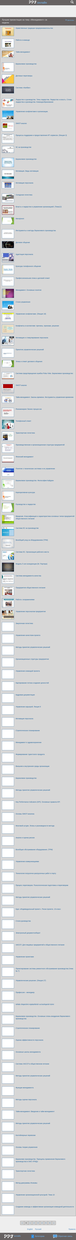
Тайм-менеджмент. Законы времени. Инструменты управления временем (44, 397)
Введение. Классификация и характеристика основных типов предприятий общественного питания (45, 517)
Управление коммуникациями (27, 861)
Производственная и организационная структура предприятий (40, 445)
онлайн (42, 2)
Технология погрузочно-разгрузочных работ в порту (36, 873)
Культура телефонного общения (28, 266)
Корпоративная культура (25, 492)
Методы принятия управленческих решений (33, 647)
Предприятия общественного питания (30, 588)
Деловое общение (23, 242)
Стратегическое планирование (28, 730)
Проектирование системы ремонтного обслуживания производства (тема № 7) (44, 970)
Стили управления (23, 302)
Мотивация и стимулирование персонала (32, 338)
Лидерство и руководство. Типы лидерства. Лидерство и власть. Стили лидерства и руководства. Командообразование (44, 101)
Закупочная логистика (24, 623)
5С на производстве (23, 147)
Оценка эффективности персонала (29, 1040)
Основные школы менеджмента (28, 1052)
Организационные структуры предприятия (32, 659)
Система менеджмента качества (28, 576)
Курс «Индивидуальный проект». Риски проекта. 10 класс (38, 909)
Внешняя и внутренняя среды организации (32, 766)
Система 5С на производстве (27, 528)
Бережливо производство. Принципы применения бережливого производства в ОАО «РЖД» (40, 1160)
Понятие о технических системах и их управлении (35, 469)
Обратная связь (65, 1236)
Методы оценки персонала (26, 1100)
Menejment (20, 219)
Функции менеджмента (25, 1088)
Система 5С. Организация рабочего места (32, 552)
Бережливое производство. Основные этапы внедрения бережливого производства (43, 1017)
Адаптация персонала (24, 254)
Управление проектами (25, 957)
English (30, 1229)
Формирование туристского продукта (30, 754)
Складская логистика (24, 195)
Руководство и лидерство (26, 504)
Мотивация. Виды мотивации (27, 171)
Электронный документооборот (28, 933)
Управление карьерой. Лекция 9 (28, 707)
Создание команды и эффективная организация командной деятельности (45, 1207)
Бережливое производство (26, 64)
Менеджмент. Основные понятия (28, 290)
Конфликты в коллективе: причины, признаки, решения (37, 326)
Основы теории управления (26, 1147)
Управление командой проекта (28, 671)
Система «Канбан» (23, 88)
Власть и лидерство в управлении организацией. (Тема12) (39, 207)
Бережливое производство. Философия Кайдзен (35, 480)
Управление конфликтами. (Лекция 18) (31, 314)
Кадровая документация (25, 695)
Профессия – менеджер (25, 992)
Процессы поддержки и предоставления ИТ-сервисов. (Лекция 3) (41, 135)
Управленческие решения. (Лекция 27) (31, 980)
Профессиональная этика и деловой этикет (33, 278)
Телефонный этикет (23, 421)
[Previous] (22, 1223)
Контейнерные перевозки (26, 1135)
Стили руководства (23, 921)
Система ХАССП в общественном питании (32, 1064)
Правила (72, 1229)
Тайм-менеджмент (23, 52)
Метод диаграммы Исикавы (26, 1183)
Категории (39, 1236)
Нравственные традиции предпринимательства (34, 28)
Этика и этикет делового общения (29, 361)
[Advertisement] (38, 11)
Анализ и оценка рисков (25, 838)
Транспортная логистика (25, 433)
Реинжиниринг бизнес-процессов (29, 409)
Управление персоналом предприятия (31, 611)
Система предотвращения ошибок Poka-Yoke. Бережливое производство (44, 373)
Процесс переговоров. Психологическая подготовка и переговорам (42, 885)
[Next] (54, 1223)
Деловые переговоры (24, 76)
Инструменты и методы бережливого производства (36, 230)
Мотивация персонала (24, 183)
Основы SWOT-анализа (25, 814)
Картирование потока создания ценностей (32, 683)
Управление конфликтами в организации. (32, 111)
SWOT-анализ (21, 123)
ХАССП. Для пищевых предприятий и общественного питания (40, 945)
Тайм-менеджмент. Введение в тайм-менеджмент (35, 1111)
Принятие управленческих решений (30, 350)
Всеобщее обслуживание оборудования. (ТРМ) (34, 850)
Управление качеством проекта (28, 635)
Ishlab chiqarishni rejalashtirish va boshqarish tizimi (35, 1004)
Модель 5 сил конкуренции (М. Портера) (31, 564)
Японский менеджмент (25, 457)
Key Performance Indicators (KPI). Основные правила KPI (38, 802)
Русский (38, 1229)
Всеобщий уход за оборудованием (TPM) (32, 540)
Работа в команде (23, 40)
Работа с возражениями (25, 600)
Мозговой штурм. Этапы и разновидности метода (35, 826)
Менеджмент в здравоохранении (28, 742)
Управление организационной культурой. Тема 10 (35, 1195)
